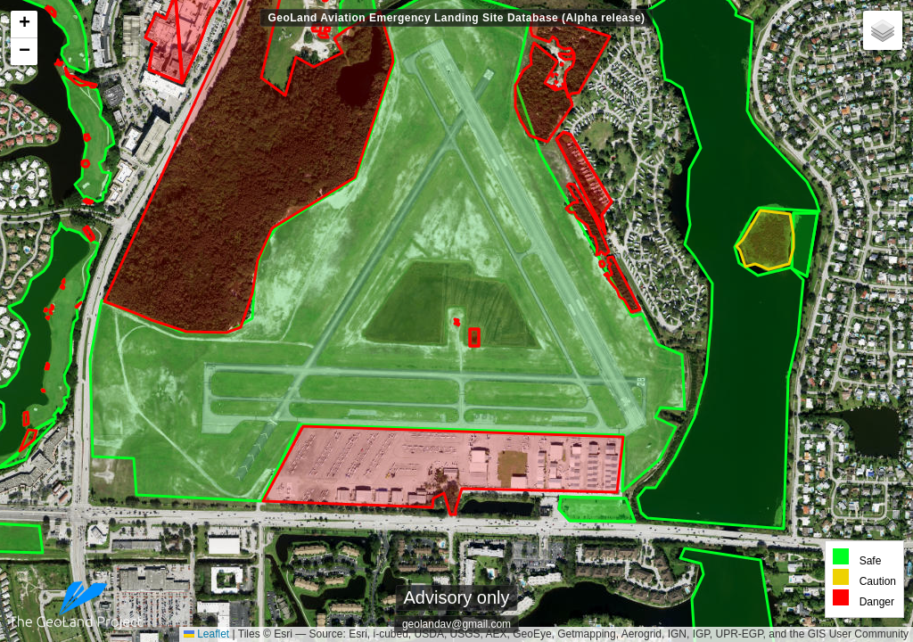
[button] (24, 24)
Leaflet (206, 634)
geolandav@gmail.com (456, 624)
